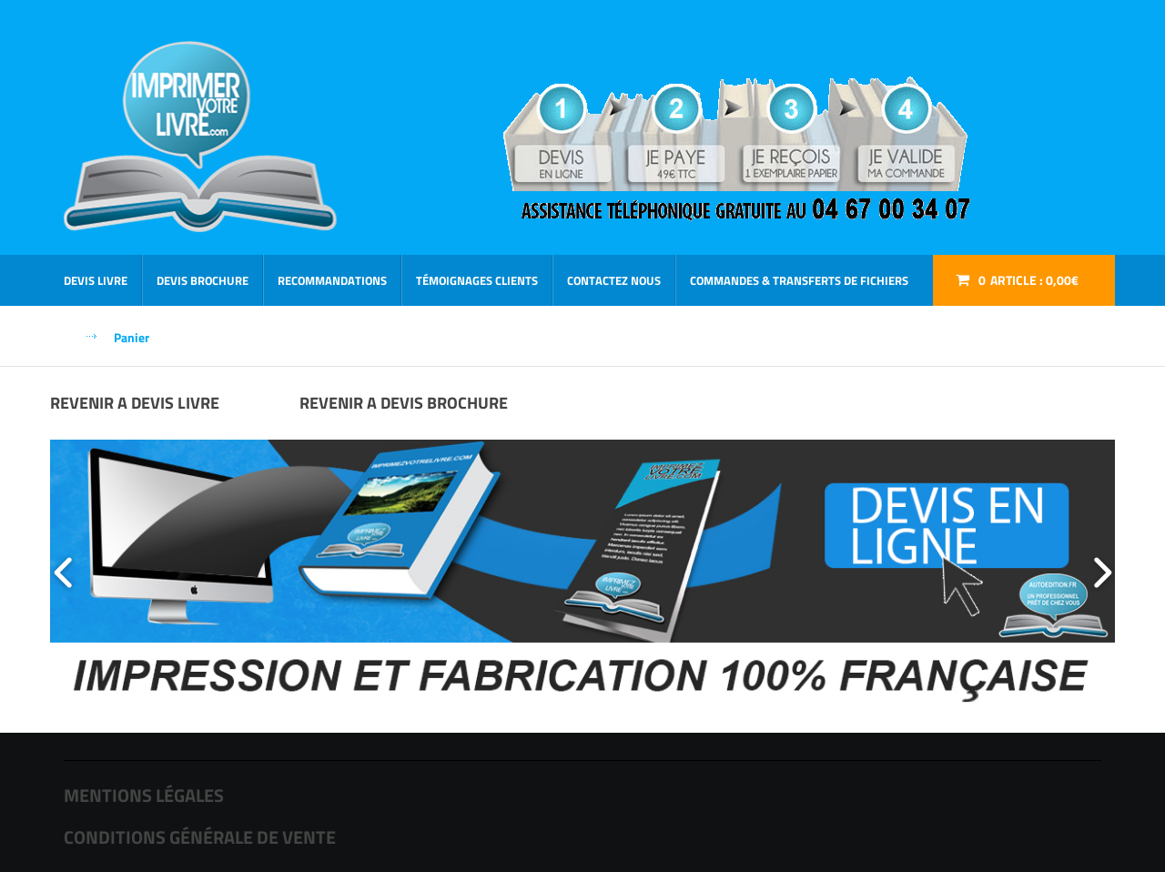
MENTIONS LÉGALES (144, 795)
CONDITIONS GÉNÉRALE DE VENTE (200, 837)
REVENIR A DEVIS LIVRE (134, 402)
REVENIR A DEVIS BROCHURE (403, 402)
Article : (1028, 279)
